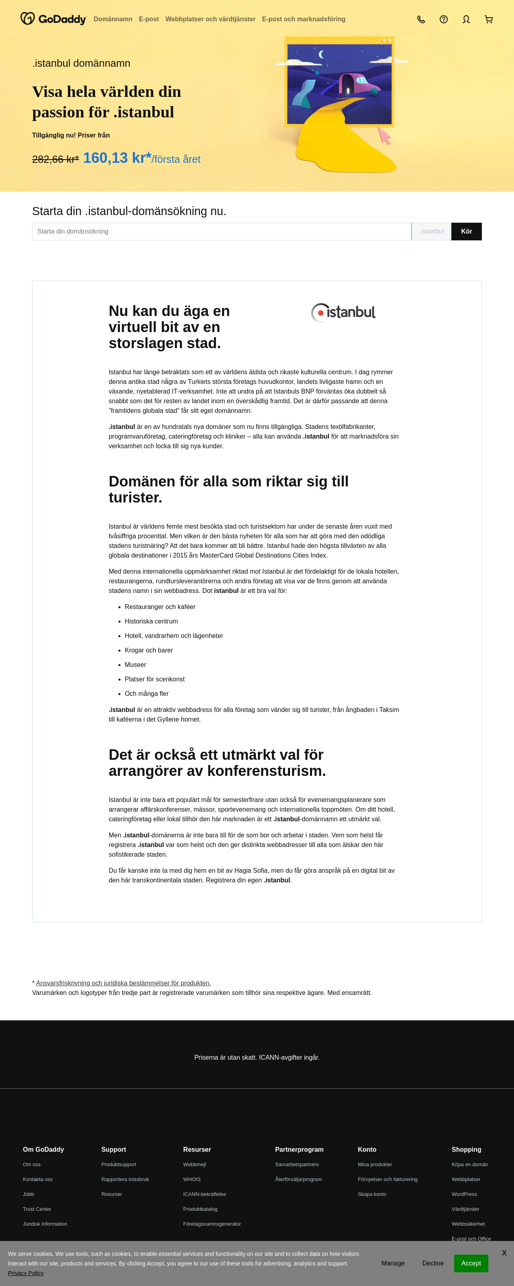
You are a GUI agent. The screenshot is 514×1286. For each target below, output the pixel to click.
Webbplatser (466, 1179)
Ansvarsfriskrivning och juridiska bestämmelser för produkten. (123, 983)
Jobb (28, 1194)
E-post (149, 19)
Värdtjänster (465, 1209)
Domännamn (113, 19)
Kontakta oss (38, 1179)
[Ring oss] (421, 19)
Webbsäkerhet (468, 1224)
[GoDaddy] (53, 19)
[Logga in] (466, 19)
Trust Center (37, 1209)
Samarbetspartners (297, 1164)
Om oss (32, 1164)
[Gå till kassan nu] (489, 19)
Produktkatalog (200, 1209)
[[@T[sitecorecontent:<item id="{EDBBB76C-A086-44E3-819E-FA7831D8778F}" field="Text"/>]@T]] (222, 231)
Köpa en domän (470, 1164)
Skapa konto (372, 1194)
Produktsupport (118, 1164)
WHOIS (191, 1179)
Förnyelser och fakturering (388, 1179)
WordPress (464, 1194)
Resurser (111, 1194)
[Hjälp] (444, 19)
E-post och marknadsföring (304, 19)
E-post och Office (471, 1239)
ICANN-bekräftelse (204, 1194)
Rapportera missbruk (125, 1179)
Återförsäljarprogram (298, 1179)
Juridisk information (45, 1224)
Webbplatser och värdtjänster (210, 19)
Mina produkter (375, 1164)
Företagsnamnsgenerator (212, 1224)
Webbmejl (194, 1164)
